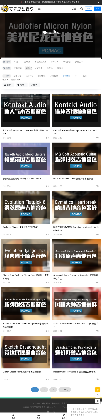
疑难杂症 (79, 62)
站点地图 (46, 403)
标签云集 (56, 403)
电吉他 (60, 68)
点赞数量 (55, 76)
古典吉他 (18, 68)
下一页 (65, 389)
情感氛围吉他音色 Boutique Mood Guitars (22, 178)
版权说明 (36, 403)
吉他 (52, 32)
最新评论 (15, 79)
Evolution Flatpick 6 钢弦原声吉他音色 (20, 227)
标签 (22, 85)
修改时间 (30, 76)
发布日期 (18, 76)
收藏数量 (42, 76)
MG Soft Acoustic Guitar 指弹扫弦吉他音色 (73, 178)
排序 (35, 85)
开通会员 (75, 2)
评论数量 (67, 76)
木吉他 (50, 68)
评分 (77, 76)
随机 (86, 76)
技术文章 (67, 62)
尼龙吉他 (38, 68)
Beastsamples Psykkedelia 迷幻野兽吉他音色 (74, 372)
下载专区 (26, 62)
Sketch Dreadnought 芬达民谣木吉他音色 (22, 372)
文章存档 (65, 403)
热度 (5, 79)
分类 (8, 85)
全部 (16, 62)
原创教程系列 (40, 62)
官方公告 (54, 62)
